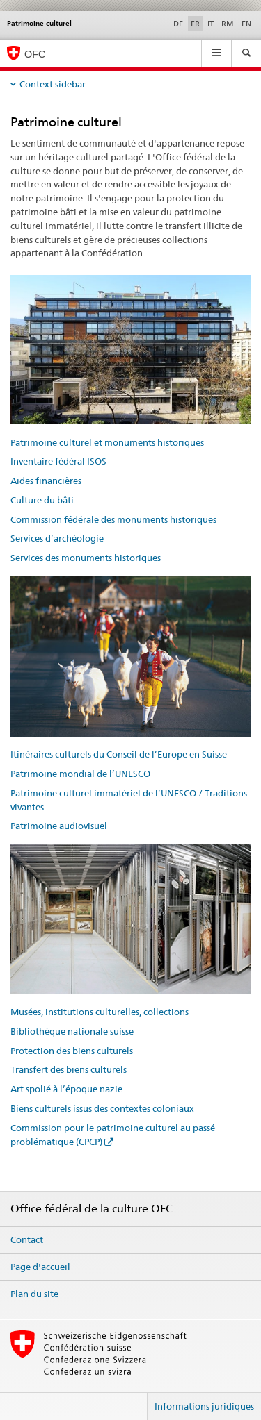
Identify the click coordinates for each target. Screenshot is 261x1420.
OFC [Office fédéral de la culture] (34, 54)
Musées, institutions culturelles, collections (99, 1011)
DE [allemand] (178, 23)
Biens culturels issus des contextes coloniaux (102, 1108)
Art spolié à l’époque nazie (66, 1088)
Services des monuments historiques (85, 557)
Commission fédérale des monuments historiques (113, 519)
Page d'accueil (40, 1266)
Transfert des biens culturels (68, 1069)
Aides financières (45, 480)
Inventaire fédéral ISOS (58, 461)
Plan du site (34, 1293)
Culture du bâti (42, 500)
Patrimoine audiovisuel (58, 825)
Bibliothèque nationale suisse (72, 1031)
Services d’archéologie (57, 538)
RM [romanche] (227, 23)
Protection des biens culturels (71, 1050)
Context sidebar (52, 84)
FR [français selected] (195, 23)
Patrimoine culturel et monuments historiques (107, 442)
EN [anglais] (246, 23)
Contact (26, 1239)
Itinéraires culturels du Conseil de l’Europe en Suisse (118, 754)
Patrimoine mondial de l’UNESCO (80, 773)
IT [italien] (210, 23)
